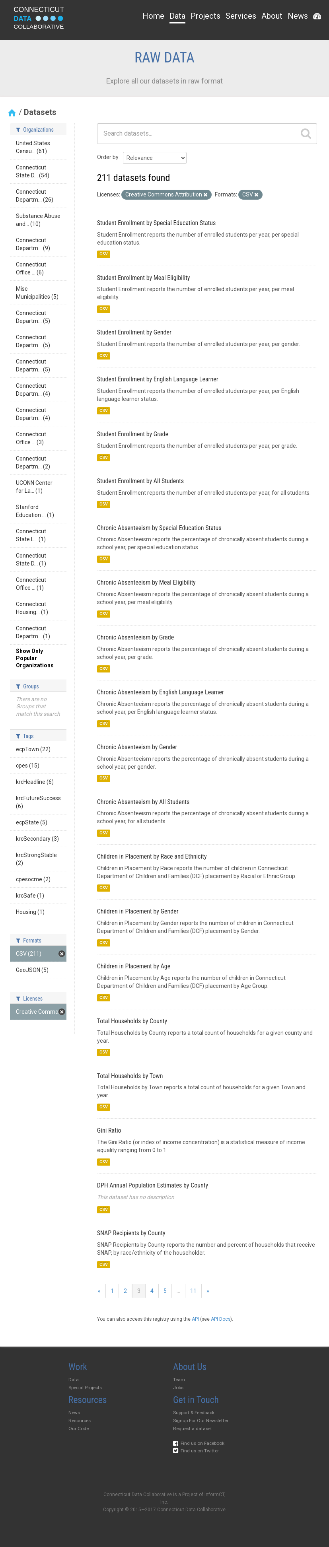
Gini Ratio (109, 1130)
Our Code (78, 1428)
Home (153, 16)
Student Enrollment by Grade (132, 434)
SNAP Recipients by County (131, 1233)
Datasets (40, 112)
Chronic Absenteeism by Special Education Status (159, 528)
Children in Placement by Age (133, 966)
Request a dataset (192, 1428)
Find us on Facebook (198, 1443)
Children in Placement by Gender (138, 911)
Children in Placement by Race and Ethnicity (152, 856)
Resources (79, 1420)
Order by (108, 157)
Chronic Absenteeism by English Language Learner (160, 692)
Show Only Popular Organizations (35, 658)
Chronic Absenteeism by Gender (137, 747)
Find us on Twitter (196, 1451)
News (298, 16)
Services (241, 16)
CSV (103, 254)
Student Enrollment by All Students (140, 481)
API (195, 1319)
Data (177, 16)
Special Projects (85, 1387)
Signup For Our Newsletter (200, 1420)
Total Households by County (132, 1021)
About (271, 16)
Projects (205, 16)
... (178, 1291)
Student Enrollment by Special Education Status (156, 223)
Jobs (178, 1387)
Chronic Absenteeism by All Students (143, 802)
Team (179, 1379)
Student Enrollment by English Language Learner (157, 379)
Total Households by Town (130, 1076)
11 (193, 1291)
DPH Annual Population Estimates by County (152, 1185)
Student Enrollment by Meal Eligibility (143, 278)
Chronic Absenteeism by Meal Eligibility (146, 582)
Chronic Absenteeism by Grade (135, 637)
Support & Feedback (193, 1412)
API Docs (220, 1319)
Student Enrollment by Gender (134, 332)
